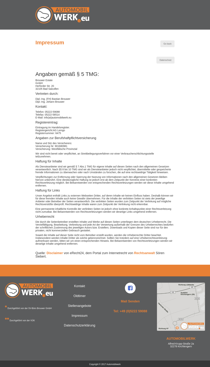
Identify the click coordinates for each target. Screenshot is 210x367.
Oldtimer (79, 296)
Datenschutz (165, 60)
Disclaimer (55, 253)
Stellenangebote (79, 306)
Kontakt (79, 286)
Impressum (79, 315)
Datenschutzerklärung (79, 325)
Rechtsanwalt (144, 253)
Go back (167, 44)
